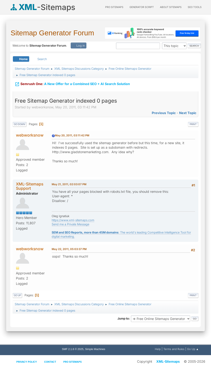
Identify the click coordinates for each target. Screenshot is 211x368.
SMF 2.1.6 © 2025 (72, 349)
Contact (50, 361)
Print (193, 124)
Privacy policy (26, 361)
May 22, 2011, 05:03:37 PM (69, 249)
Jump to (123, 318)
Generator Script (142, 7)
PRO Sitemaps (114, 7)
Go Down (19, 124)
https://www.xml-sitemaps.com (73, 220)
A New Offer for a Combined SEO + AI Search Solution (72, 82)
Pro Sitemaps (72, 361)
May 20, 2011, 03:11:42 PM (72, 135)
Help (158, 349)
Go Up (17, 295)
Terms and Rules (173, 349)
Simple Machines (95, 349)
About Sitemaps (171, 7)
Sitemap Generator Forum (52, 33)
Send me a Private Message (70, 224)
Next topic (187, 113)
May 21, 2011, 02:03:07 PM (69, 184)
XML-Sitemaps (168, 361)
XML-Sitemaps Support (29, 186)
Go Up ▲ (193, 349)
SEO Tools (195, 7)
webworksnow (30, 135)
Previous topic (164, 113)
